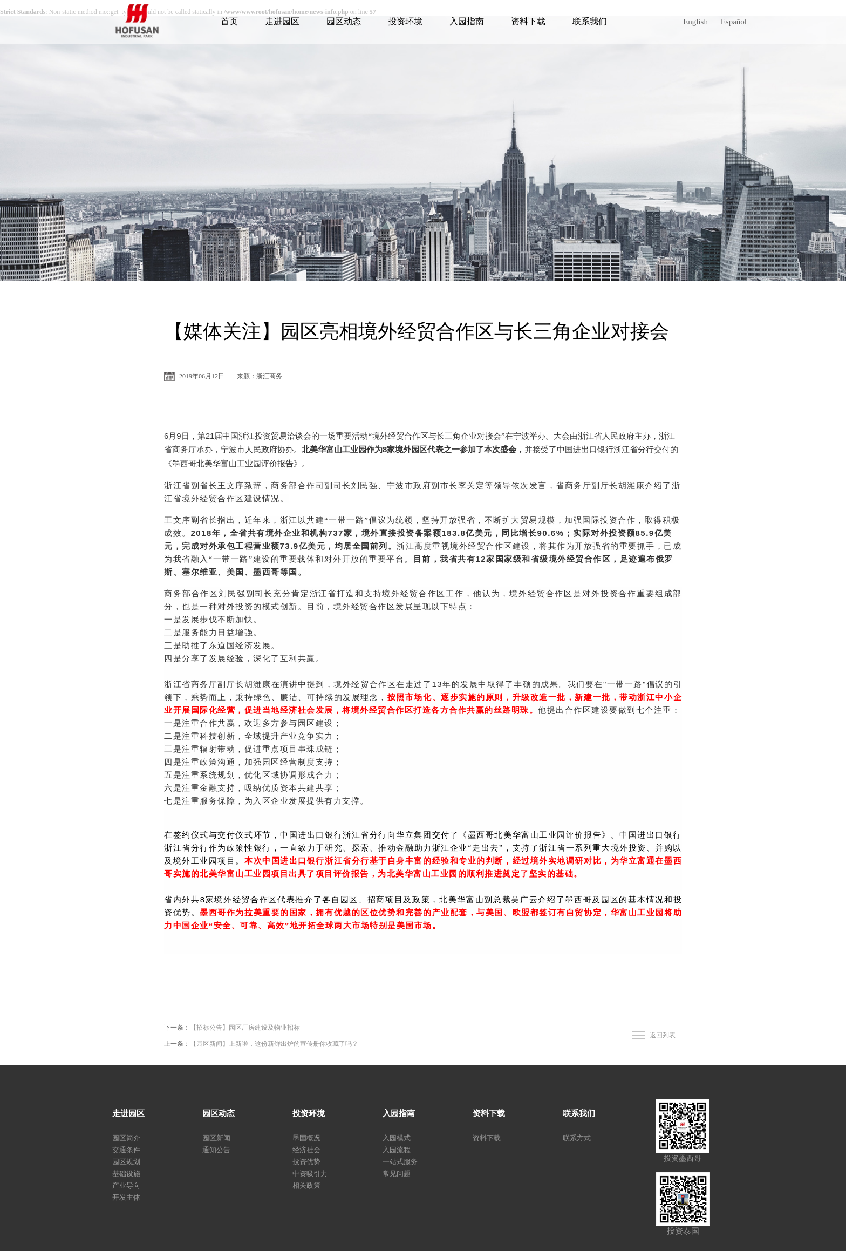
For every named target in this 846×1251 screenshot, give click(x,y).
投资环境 (405, 21)
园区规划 (126, 1162)
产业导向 (126, 1185)
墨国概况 (306, 1138)
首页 (229, 21)
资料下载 (528, 21)
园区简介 (126, 1138)
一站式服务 (400, 1162)
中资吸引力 (310, 1174)
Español (734, 21)
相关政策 (306, 1185)
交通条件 (126, 1150)
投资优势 (306, 1162)
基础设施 (126, 1174)
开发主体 (126, 1197)
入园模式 (397, 1138)
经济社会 (306, 1150)
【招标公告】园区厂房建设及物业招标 (245, 1027)
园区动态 (343, 21)
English (695, 21)
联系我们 (589, 21)
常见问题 (397, 1174)
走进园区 (282, 21)
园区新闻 (216, 1138)
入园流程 (397, 1150)
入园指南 (466, 21)
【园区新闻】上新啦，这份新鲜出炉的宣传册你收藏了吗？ (274, 1044)
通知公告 (216, 1150)
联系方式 (577, 1138)
